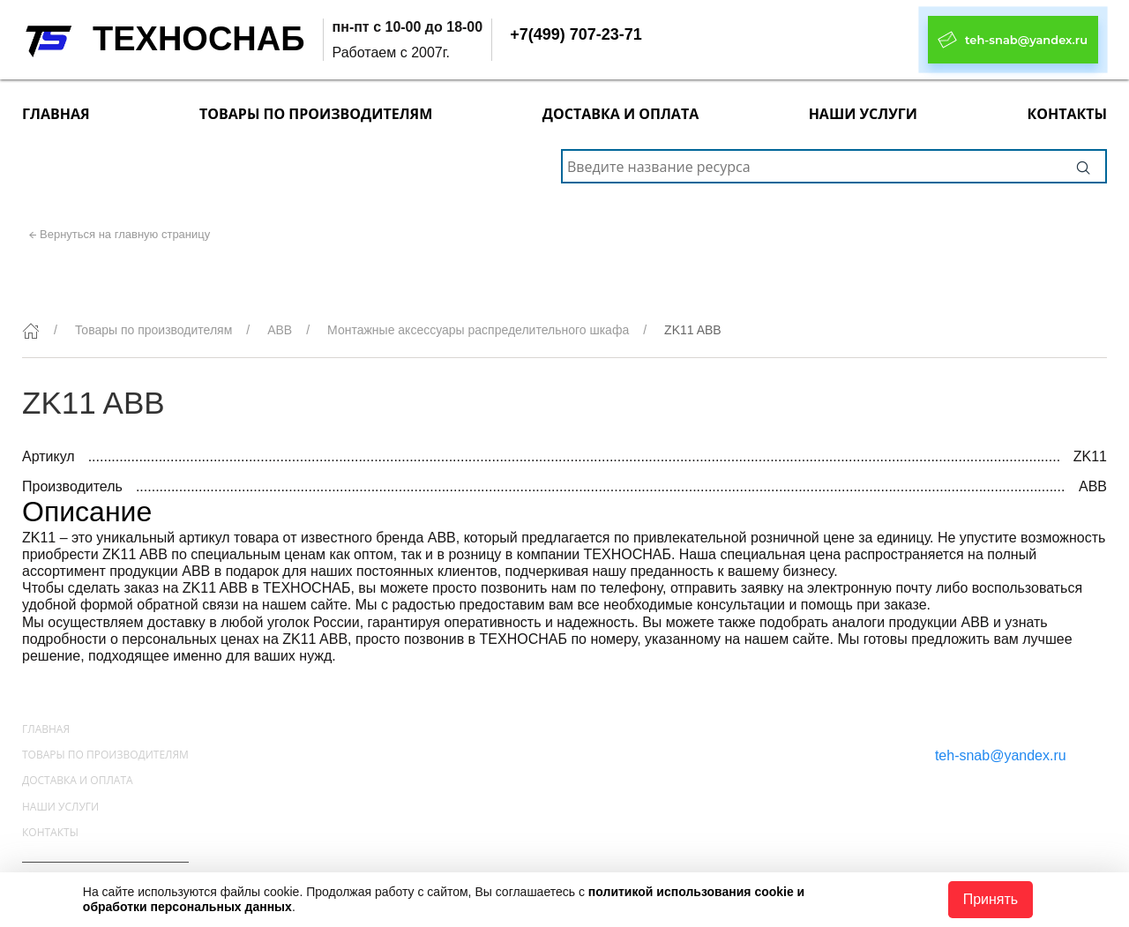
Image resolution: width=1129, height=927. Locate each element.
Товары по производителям (315, 113)
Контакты (1067, 113)
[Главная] (31, 331)
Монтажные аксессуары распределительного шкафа (478, 330)
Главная (56, 113)
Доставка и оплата (620, 113)
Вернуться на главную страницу (125, 234)
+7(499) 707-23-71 (576, 34)
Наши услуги (863, 113)
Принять (991, 899)
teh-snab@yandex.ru (1000, 755)
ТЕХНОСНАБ (199, 38)
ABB (279, 330)
